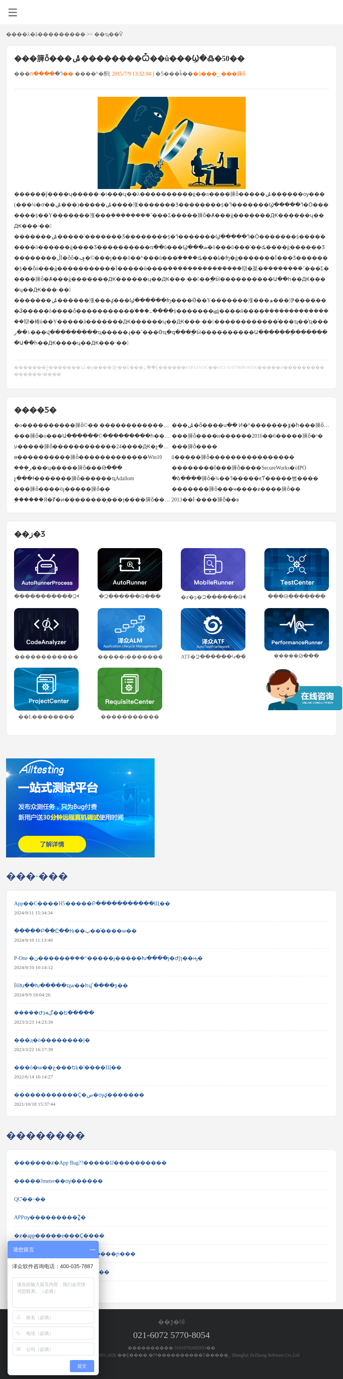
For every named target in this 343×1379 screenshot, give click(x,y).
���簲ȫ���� (194, 446)
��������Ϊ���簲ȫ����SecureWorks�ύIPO (239, 468)
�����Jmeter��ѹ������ (58, 1181)
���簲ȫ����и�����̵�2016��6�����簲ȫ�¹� (247, 436)
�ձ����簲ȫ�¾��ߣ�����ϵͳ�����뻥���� (245, 478)
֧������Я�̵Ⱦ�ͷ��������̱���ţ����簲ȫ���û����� (93, 500)
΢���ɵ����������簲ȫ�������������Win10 (88, 457)
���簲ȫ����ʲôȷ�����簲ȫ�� (62, 489)
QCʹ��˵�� (30, 1199)
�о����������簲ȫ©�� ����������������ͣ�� (93, 425)
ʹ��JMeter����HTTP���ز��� (61, 1272)
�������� (64, 34)
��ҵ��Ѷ (108, 34)
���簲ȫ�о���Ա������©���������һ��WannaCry (93, 436)
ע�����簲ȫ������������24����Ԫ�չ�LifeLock (93, 446)
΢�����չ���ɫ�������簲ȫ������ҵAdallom (74, 478)
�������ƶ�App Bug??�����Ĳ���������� (90, 1163)
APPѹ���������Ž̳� (50, 1217)
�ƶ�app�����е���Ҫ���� (59, 1236)
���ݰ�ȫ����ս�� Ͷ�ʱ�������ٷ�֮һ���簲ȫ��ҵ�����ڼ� (250, 425)
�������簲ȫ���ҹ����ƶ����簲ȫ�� (236, 489)
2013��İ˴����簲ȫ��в (205, 500)
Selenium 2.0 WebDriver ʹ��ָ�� (52, 1290)
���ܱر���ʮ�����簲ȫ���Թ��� (68, 468)
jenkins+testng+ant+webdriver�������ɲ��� (75, 1254)
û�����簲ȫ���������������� (233, 457)
